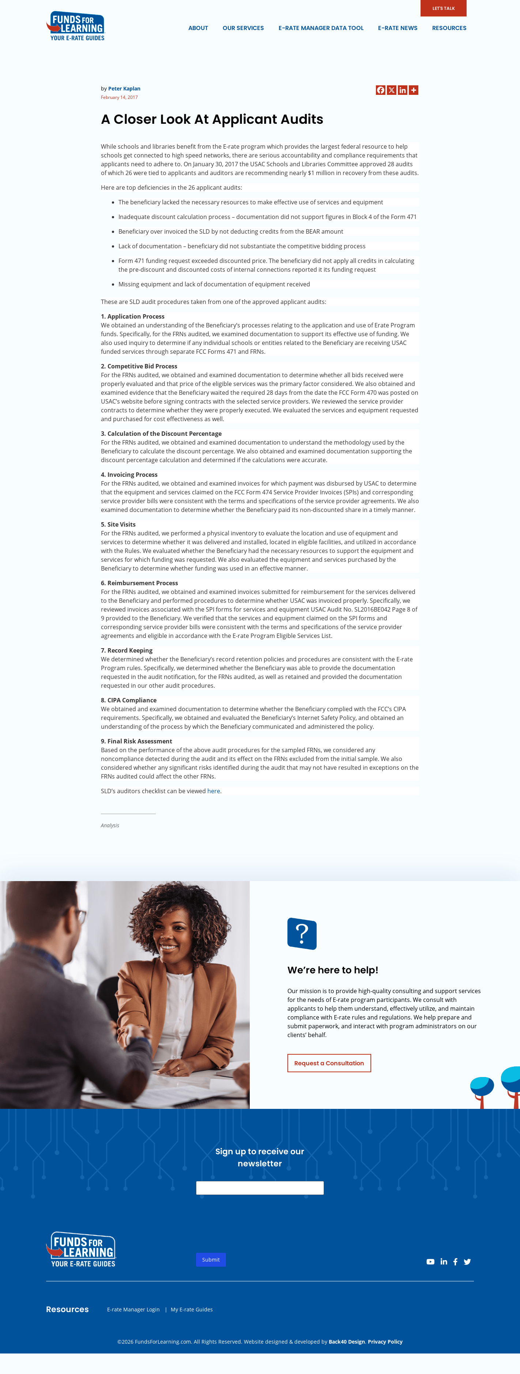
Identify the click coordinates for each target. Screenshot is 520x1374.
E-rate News (398, 28)
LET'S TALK (444, 8)
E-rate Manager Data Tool (321, 28)
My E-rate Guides (192, 1311)
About (198, 28)
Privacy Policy (385, 1341)
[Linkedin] (402, 90)
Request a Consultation (329, 1066)
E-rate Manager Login (133, 1311)
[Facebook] (380, 90)
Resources (449, 28)
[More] (413, 90)
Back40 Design (347, 1341)
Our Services (243, 28)
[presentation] (251, 1232)
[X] (391, 90)
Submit (211, 1262)
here (213, 791)
